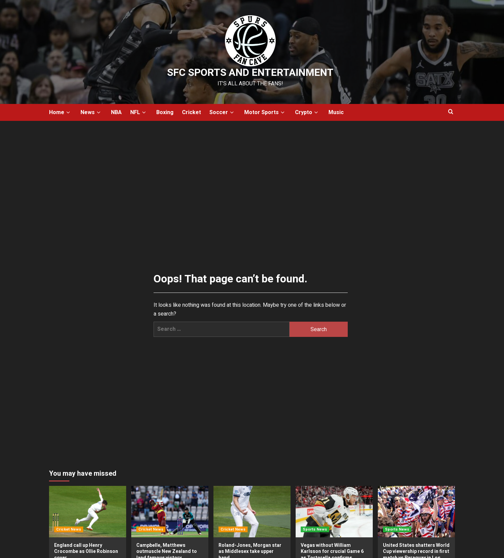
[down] (68, 112)
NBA (116, 112)
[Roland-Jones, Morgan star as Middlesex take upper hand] (252, 511)
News (91, 112)
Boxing (165, 112)
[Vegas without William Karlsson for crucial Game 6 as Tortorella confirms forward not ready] (334, 511)
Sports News (315, 529)
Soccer (222, 112)
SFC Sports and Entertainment (250, 72)
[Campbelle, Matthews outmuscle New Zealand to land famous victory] (169, 511)
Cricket (191, 112)
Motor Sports (265, 112)
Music (336, 112)
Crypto (307, 112)
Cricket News (68, 529)
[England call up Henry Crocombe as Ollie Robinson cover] (87, 511)
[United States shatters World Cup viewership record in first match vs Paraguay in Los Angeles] (416, 511)
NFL (139, 112)
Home (60, 112)
